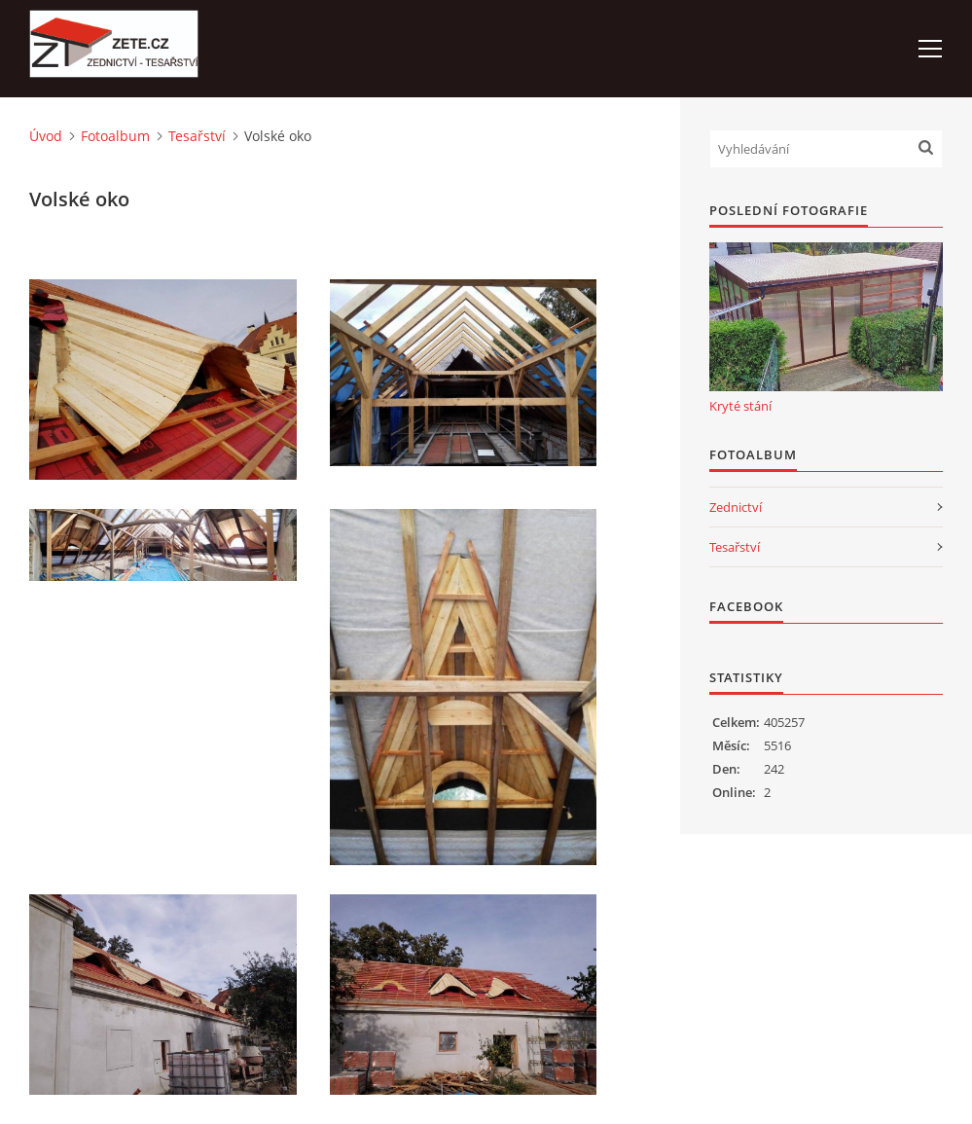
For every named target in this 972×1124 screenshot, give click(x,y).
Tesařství (197, 136)
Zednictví (735, 507)
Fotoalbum (115, 136)
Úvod (45, 136)
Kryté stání (740, 406)
